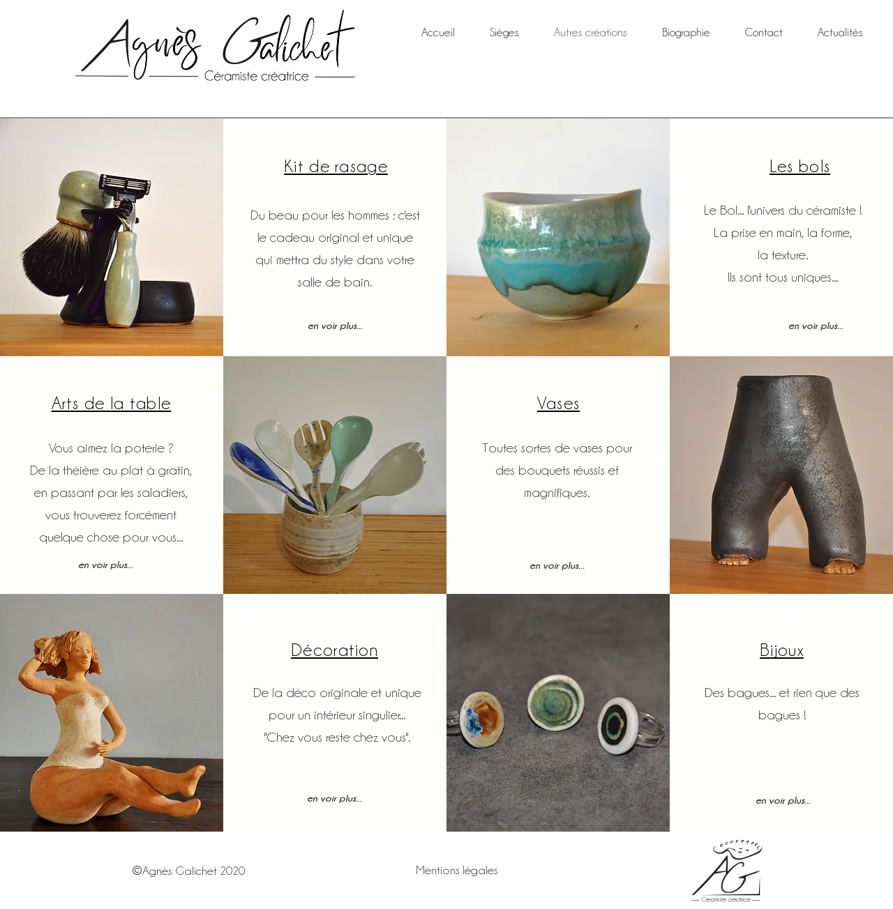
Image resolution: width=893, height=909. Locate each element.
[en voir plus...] (335, 325)
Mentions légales (457, 870)
